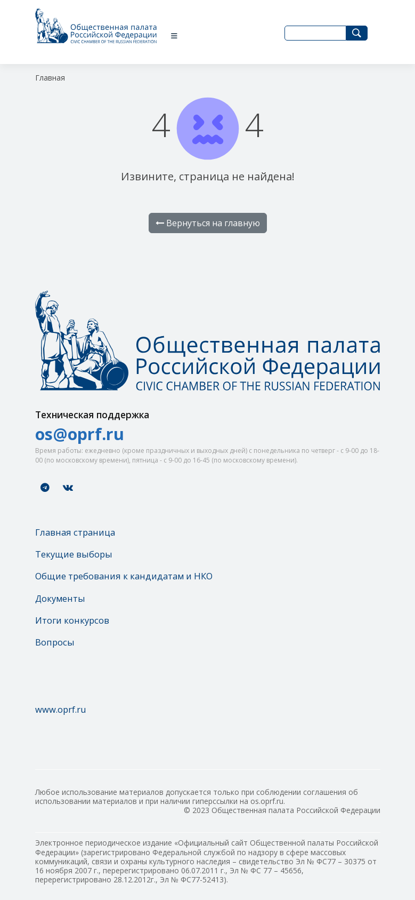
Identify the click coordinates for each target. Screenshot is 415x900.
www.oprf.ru (60, 709)
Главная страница (75, 532)
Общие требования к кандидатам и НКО (124, 576)
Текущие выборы (73, 554)
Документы (60, 598)
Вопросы (55, 642)
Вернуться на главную (208, 223)
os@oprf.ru (79, 434)
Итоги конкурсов (72, 620)
